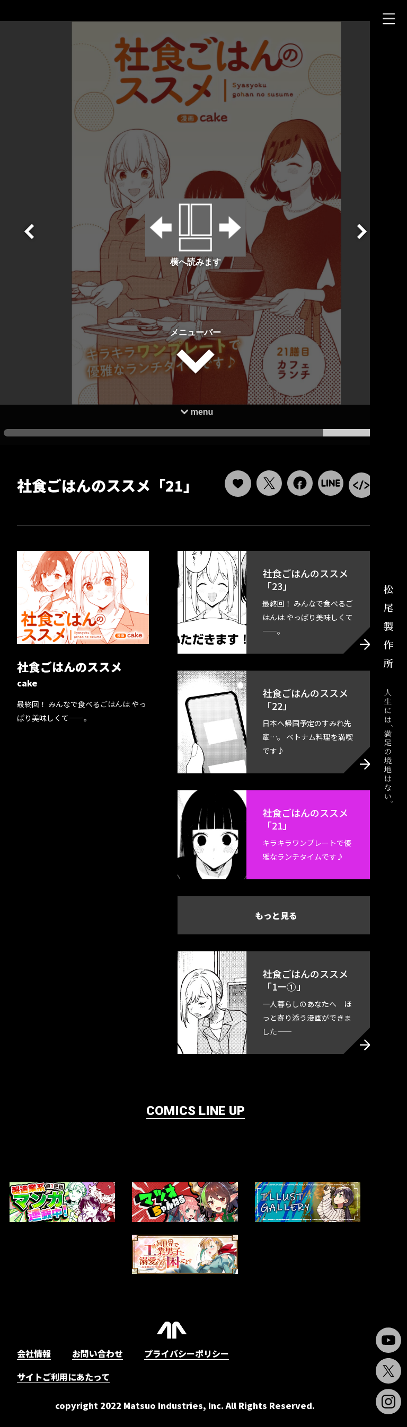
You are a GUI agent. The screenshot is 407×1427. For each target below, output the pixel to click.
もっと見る (261, 919)
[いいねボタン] (217, 468)
